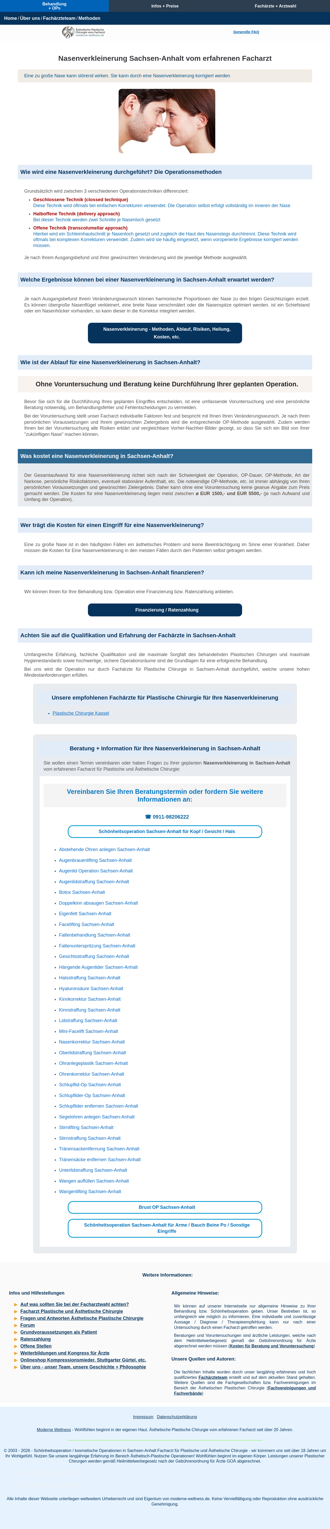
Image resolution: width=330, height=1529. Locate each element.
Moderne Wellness (54, 1430)
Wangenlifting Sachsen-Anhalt (90, 1191)
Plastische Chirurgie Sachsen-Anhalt (51, 1484)
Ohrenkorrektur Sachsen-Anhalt (91, 1074)
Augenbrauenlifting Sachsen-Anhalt (95, 860)
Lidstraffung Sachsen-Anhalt (88, 1020)
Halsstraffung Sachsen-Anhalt (89, 977)
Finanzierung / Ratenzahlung (167, 610)
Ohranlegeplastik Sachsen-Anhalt (93, 1063)
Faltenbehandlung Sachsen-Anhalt (94, 935)
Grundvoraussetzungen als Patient (58, 1332)
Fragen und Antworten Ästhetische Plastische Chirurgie (81, 1318)
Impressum (143, 1417)
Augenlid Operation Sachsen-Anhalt (96, 870)
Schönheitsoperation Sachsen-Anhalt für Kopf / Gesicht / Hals (167, 831)
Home (10, 18)
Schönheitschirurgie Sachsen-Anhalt (51, 1471)
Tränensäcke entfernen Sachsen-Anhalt (100, 1159)
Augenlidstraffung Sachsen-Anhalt (94, 881)
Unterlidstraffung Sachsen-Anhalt (93, 1170)
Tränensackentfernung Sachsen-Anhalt (99, 1148)
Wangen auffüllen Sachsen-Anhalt (94, 1181)
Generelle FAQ (246, 32)
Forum (27, 1325)
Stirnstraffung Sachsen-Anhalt (90, 1138)
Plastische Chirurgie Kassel (81, 713)
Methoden (89, 18)
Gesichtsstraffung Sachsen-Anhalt (94, 956)
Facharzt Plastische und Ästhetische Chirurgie (71, 1311)
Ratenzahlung (35, 1339)
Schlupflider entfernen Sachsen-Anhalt (98, 1106)
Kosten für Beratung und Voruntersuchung (272, 1346)
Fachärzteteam (59, 18)
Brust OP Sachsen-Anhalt (167, 1207)
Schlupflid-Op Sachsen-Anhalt (90, 1084)
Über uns (30, 18)
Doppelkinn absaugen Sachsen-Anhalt (98, 903)
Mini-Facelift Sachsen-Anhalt (88, 1031)
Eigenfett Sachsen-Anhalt (85, 913)
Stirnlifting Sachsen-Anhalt (86, 1127)
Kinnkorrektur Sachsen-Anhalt (90, 999)
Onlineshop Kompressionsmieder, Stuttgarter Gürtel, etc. (83, 1360)
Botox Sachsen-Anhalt (82, 892)
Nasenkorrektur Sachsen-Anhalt (92, 1041)
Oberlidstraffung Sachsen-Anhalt (92, 1052)
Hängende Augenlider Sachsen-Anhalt (98, 967)
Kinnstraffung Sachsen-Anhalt (89, 1010)
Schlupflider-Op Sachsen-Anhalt (92, 1095)
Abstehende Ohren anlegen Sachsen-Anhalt (104, 849)
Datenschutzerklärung (177, 1417)
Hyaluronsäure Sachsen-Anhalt (91, 988)
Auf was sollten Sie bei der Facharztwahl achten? (74, 1304)
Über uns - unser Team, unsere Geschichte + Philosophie (83, 1367)
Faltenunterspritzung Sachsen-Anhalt (97, 945)
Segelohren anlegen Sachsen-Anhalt (97, 1116)
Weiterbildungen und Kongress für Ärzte (65, 1353)
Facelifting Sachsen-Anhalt (86, 924)
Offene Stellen (36, 1346)
